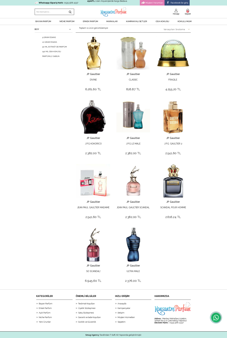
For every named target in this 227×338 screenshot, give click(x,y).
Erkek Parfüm (45, 300)
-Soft (97, 334)
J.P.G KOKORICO (93, 141)
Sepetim (121, 313)
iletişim (121, 304)
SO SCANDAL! (93, 265)
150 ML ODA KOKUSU (49, 51)
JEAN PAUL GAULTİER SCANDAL (133, 203)
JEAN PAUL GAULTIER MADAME (93, 203)
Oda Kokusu (162, 21)
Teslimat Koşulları (86, 295)
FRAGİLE (173, 80)
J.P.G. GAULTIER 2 (173, 141)
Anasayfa (122, 295)
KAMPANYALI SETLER (136, 21)
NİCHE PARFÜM (67, 21)
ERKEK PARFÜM (90, 21)
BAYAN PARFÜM (43, 21)
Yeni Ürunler (45, 313)
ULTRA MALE (133, 265)
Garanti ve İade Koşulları (89, 309)
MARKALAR (112, 21)
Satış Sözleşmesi (86, 304)
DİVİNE (93, 80)
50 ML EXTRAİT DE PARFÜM (52, 46)
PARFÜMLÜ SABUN (48, 56)
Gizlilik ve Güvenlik (87, 313)
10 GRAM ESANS (47, 42)
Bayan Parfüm (45, 295)
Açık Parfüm (44, 304)
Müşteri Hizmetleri (126, 309)
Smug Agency (92, 327)
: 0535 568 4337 (56, 3)
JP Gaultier (93, 74)
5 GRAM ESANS (47, 37)
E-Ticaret (105, 334)
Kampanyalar (124, 300)
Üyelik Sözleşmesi (86, 300)
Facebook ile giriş (177, 2)
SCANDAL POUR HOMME (173, 203)
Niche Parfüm (45, 309)
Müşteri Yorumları (152, 3)
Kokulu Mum (185, 21)
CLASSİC (133, 80)
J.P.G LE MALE (133, 141)
